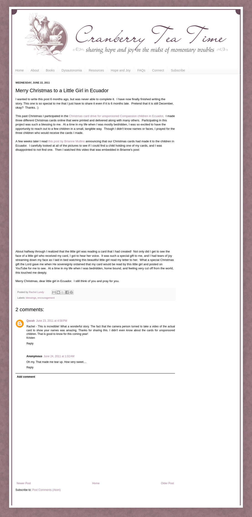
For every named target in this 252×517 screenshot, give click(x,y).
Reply (29, 343)
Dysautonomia (72, 70)
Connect (158, 70)
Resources (96, 70)
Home (19, 70)
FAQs (141, 70)
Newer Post (24, 483)
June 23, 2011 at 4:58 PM (51, 320)
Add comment (26, 376)
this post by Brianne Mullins (66, 141)
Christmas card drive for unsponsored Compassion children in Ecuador (116, 116)
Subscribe (178, 70)
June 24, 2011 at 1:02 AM (59, 356)
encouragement (46, 297)
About (35, 70)
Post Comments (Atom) (46, 490)
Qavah (30, 320)
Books (50, 70)
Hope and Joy (120, 70)
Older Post (167, 483)
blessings (31, 297)
